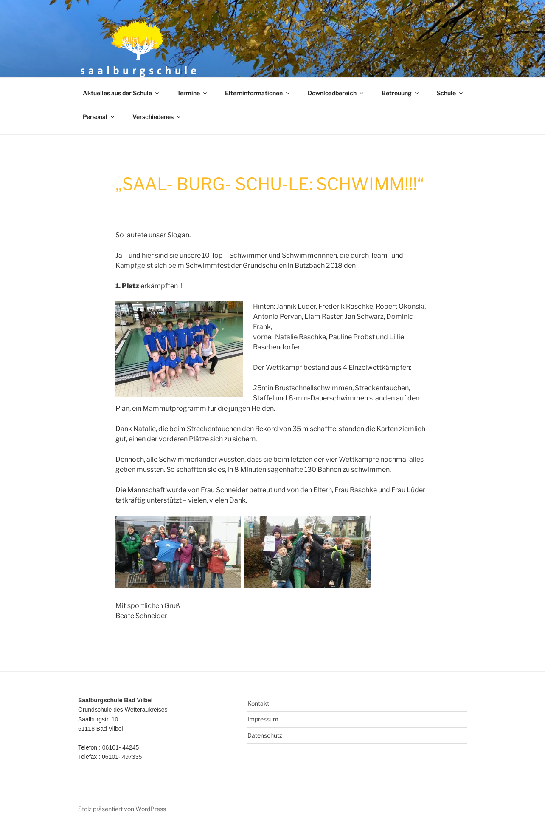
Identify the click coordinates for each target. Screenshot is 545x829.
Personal (99, 116)
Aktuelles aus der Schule (121, 93)
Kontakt (258, 703)
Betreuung (401, 93)
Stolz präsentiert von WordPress (122, 808)
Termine (192, 93)
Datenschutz (264, 735)
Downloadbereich (336, 93)
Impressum (262, 719)
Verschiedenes (157, 116)
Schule (450, 93)
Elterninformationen (258, 93)
